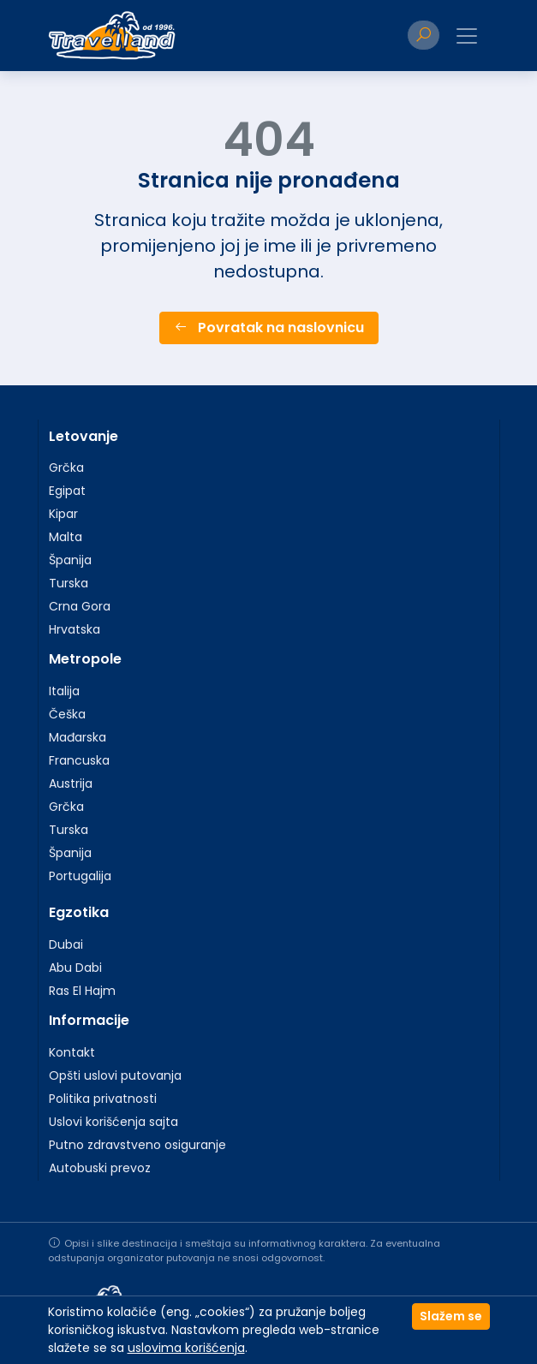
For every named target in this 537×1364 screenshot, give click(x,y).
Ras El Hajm (82, 990)
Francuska (79, 760)
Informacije (89, 1020)
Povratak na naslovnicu (269, 327)
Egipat (67, 490)
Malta (65, 536)
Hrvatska (74, 629)
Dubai (66, 944)
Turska (68, 583)
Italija (64, 691)
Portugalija (80, 876)
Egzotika (79, 912)
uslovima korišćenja (186, 1347)
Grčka (66, 467)
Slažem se (451, 1316)
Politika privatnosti (103, 1098)
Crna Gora (79, 606)
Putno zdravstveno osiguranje (137, 1144)
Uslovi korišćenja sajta (113, 1121)
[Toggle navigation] (467, 36)
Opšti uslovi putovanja (115, 1075)
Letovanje (83, 436)
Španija (70, 560)
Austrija (70, 783)
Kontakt (72, 1052)
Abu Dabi (75, 967)
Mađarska (77, 737)
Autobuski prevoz (100, 1167)
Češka (67, 714)
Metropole (85, 659)
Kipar (63, 513)
